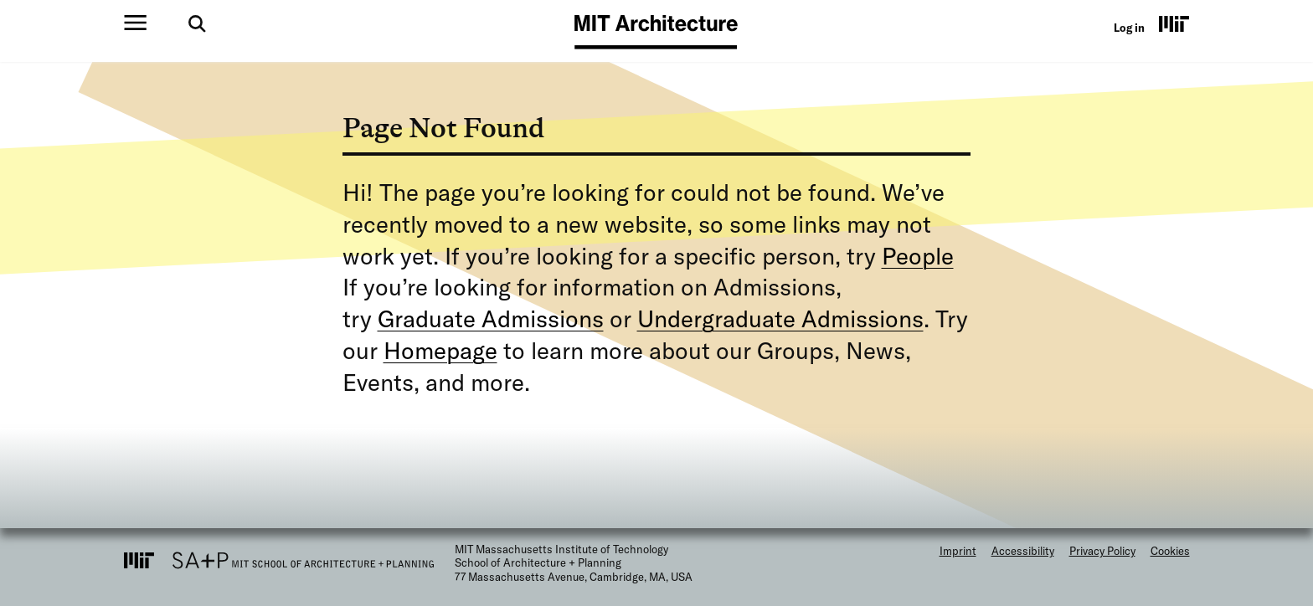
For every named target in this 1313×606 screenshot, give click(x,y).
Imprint (958, 550)
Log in (1129, 27)
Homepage (440, 350)
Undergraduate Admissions (780, 318)
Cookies (1170, 550)
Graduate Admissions (491, 318)
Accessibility (1022, 550)
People (918, 255)
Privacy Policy (1102, 550)
